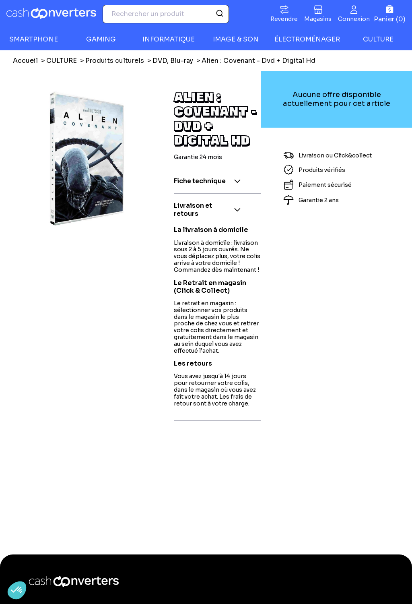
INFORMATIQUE (168, 39)
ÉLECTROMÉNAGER (307, 39)
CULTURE (61, 60)
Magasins (318, 19)
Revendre (284, 19)
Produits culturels (114, 60)
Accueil (25, 60)
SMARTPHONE (33, 39)
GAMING (101, 39)
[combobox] (166, 14)
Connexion (354, 19)
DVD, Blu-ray (172, 60)
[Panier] (390, 14)
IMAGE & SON (236, 39)
